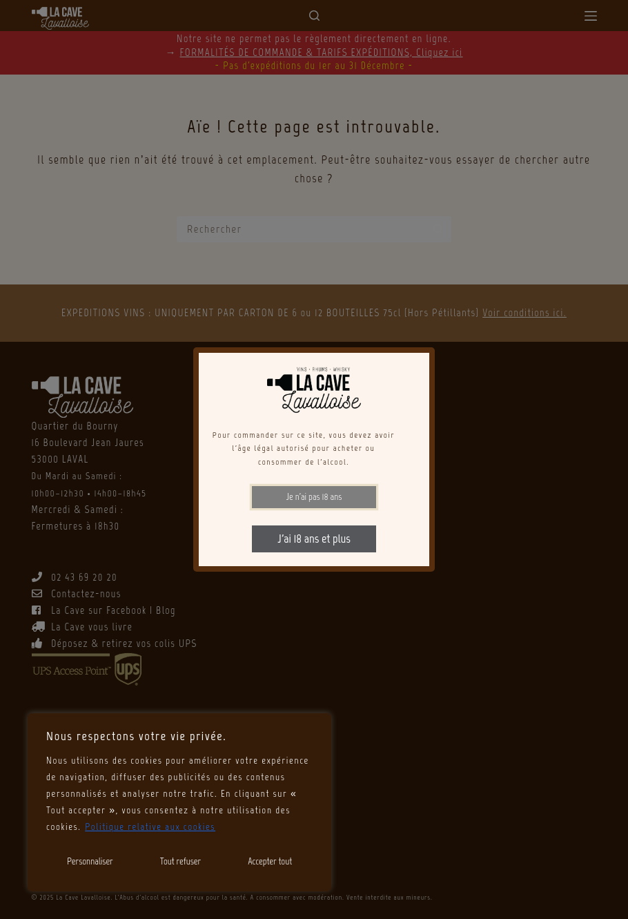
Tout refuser (180, 861)
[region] (179, 802)
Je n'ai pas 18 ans (314, 497)
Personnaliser (90, 861)
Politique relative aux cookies (150, 827)
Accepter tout (270, 861)
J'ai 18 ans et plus (313, 538)
